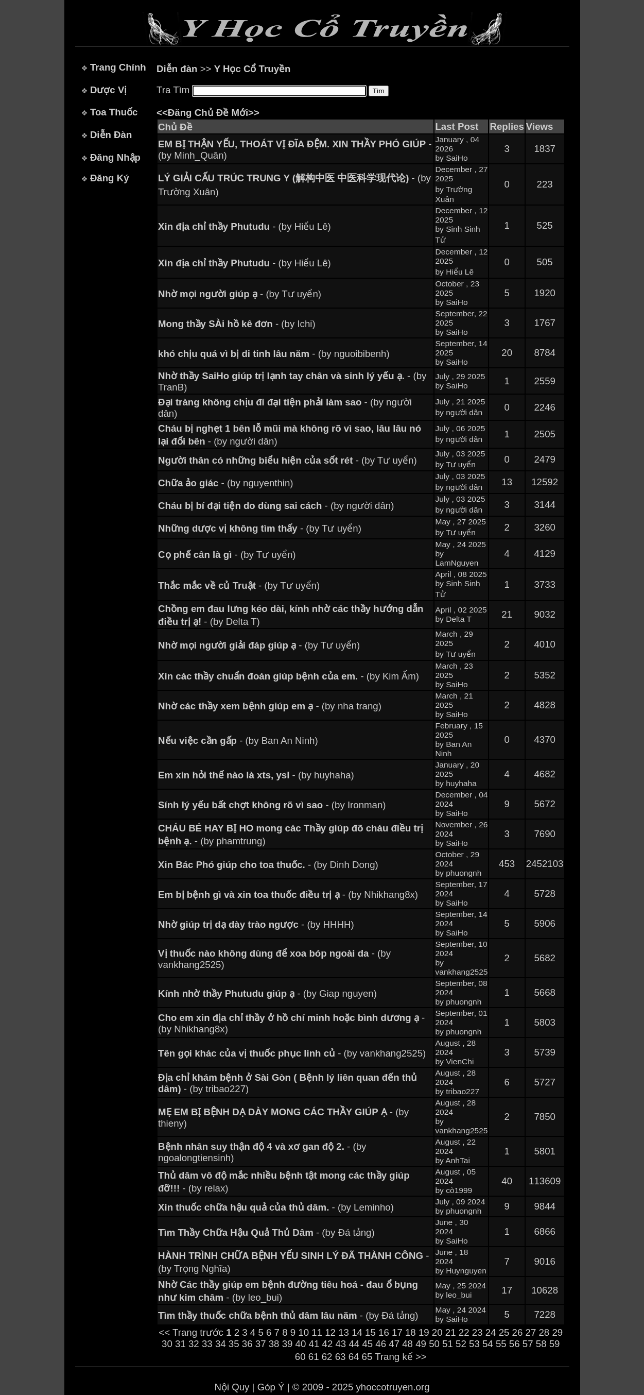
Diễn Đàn (111, 134)
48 (407, 1343)
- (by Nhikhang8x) (288, 894)
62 (327, 1356)
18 (410, 1332)
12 (330, 1332)
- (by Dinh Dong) (268, 864)
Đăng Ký (109, 178)
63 (340, 1356)
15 (370, 1332)
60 (300, 1356)
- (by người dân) (276, 505)
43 (340, 1343)
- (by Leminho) (276, 1207)
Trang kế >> (401, 1356)
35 (234, 1343)
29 (557, 1332)
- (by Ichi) (237, 323)
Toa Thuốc (114, 112)
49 (420, 1343)
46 (380, 1343)
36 (247, 1343)
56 (514, 1343)
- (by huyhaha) (256, 775)
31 (180, 1343)
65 (367, 1356)
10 (303, 1332)
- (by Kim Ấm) (288, 676)
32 (193, 1343)
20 (437, 1332)
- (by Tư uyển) (239, 293)
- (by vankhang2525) (292, 1053)
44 (354, 1343)
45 (367, 1343)
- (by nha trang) (269, 706)
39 (287, 1343)
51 (447, 1343)
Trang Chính (118, 67)
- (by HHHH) (256, 924)
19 (424, 1332)
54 (487, 1343)
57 (528, 1343)
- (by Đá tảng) (266, 1232)
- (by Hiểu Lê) (244, 226)
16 (383, 1332)
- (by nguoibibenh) (274, 353)
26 (517, 1332)
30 (167, 1343)
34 (220, 1343)
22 (464, 1332)
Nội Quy (231, 1387)
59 (554, 1343)
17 (397, 1332)
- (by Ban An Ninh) (238, 740)
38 (274, 1343)
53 (474, 1343)
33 (207, 1343)
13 (343, 1332)
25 (504, 1332)
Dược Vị (108, 89)
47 (394, 1343)
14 (357, 1332)
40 (300, 1343)
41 (314, 1343)
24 (490, 1332)
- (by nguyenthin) (225, 483)
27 (531, 1332)
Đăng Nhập (115, 157)
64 (354, 1356)
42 (327, 1343)
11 (316, 1332)
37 (260, 1343)
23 (477, 1332)
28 (543, 1332)
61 (313, 1356)
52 (461, 1343)
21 (450, 1332)
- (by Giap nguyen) (267, 993)
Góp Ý (271, 1387)
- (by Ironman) (272, 804)
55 (501, 1343)
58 (541, 1343)
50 (434, 1343)
